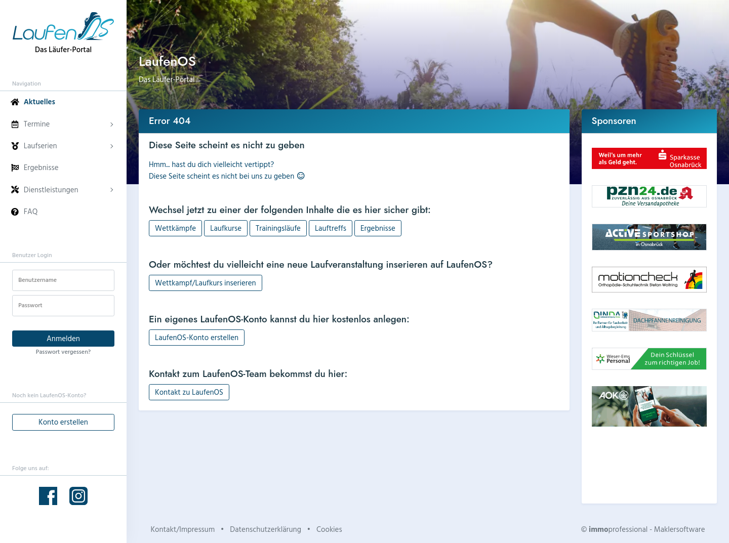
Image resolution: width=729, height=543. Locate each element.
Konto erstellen (63, 422)
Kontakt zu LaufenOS (189, 392)
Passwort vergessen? (63, 351)
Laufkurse (225, 228)
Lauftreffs (330, 228)
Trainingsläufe (278, 228)
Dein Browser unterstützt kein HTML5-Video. (649, 464)
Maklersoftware (679, 529)
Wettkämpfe (175, 228)
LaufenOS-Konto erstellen (196, 337)
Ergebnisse (377, 228)
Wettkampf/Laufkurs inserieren (205, 282)
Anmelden (63, 338)
